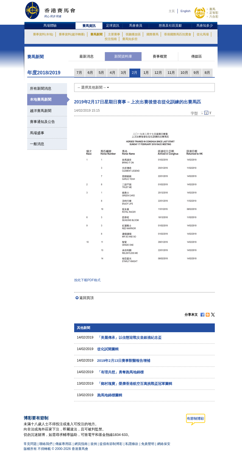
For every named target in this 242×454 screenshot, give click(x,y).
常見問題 (30, 444)
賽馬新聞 (96, 34)
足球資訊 (112, 25)
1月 (146, 73)
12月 (158, 73)
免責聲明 (147, 444)
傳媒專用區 (63, 444)
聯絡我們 (45, 444)
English (185, 11)
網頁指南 (81, 444)
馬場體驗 (50, 25)
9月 (196, 73)
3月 (123, 73)
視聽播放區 (133, 34)
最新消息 (86, 56)
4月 (112, 73)
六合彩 (213, 16)
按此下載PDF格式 (87, 280)
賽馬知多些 (129, 39)
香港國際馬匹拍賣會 (177, 34)
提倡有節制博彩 (111, 444)
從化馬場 (203, 34)
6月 (90, 73)
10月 (184, 73)
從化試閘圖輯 (108, 349)
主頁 (172, 11)
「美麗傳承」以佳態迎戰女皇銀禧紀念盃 (129, 337)
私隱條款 (131, 444)
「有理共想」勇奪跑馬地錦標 (120, 372)
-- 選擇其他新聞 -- (93, 87)
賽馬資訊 (89, 26)
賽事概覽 (160, 56)
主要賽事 (114, 34)
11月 (171, 73)
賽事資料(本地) (43, 34)
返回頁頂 (86, 298)
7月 (79, 73)
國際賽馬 (152, 34)
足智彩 (213, 12)
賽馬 (212, 9)
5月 (101, 73)
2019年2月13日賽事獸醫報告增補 (124, 361)
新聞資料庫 (123, 56)
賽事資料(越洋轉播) (72, 34)
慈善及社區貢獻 (170, 25)
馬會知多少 (204, 25)
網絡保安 (163, 444)
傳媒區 (196, 56)
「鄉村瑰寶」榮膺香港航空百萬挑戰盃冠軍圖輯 (134, 384)
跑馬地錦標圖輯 (109, 395)
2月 (134, 73)
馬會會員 (135, 25)
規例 (94, 444)
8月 (207, 73)
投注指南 (111, 39)
